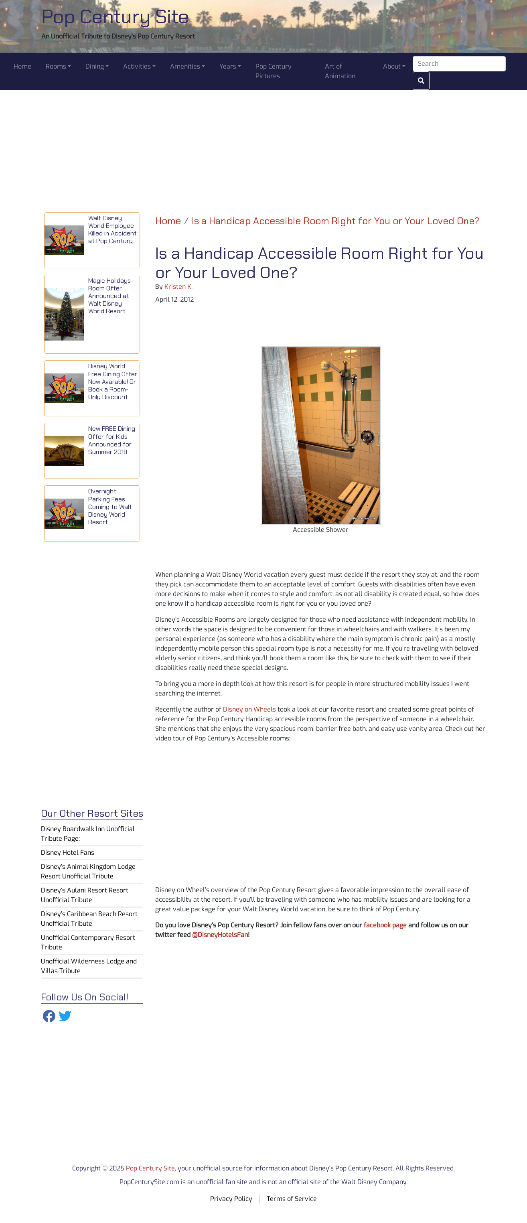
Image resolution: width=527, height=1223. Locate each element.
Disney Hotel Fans (67, 852)
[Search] (459, 63)
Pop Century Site (115, 16)
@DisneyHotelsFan (220, 935)
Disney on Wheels (249, 709)
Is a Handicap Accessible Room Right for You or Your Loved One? (336, 221)
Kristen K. (178, 286)
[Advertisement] (263, 146)
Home (168, 221)
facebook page (385, 925)
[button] (58, 67)
